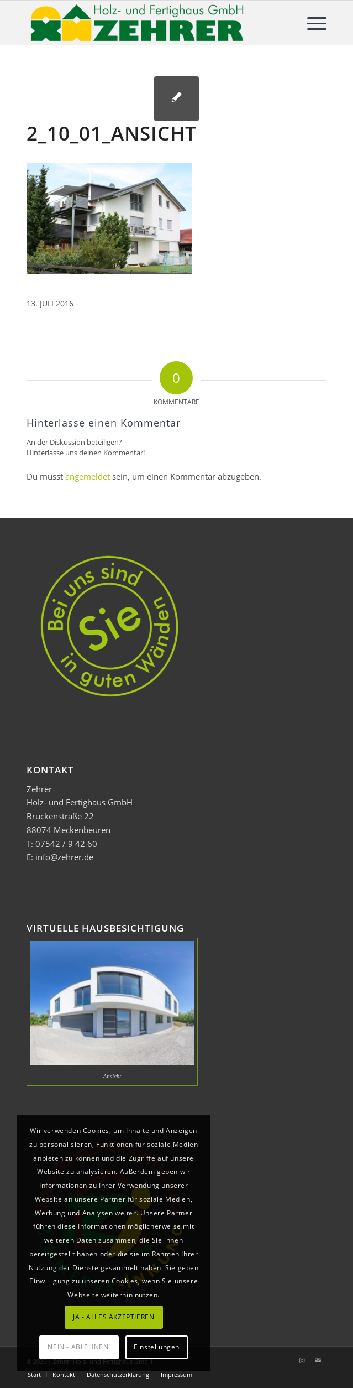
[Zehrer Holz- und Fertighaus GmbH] (147, 23)
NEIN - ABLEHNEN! (79, 1346)
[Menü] (311, 23)
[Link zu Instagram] (301, 1360)
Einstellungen (157, 1346)
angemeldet (87, 476)
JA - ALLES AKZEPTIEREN (113, 1317)
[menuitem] (311, 23)
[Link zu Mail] (318, 1360)
